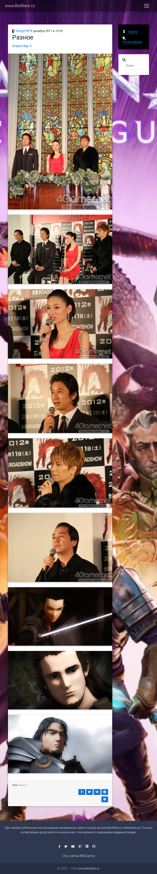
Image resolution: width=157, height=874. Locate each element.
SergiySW (21, 31)
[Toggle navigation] (146, 6)
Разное (22, 785)
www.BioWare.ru (20, 6)
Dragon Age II (22, 46)
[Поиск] (134, 65)
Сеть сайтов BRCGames (78, 856)
